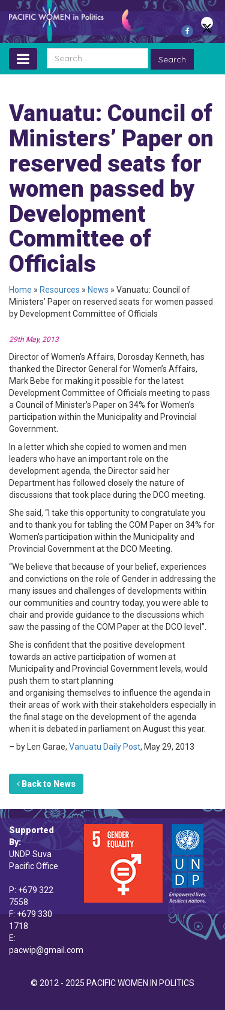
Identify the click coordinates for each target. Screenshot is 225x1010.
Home (20, 289)
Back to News (46, 784)
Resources (60, 289)
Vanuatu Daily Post (104, 747)
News (98, 289)
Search (172, 59)
